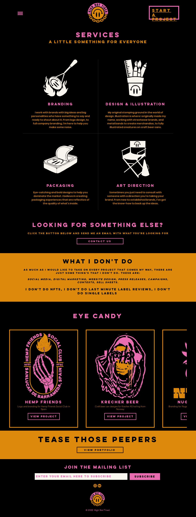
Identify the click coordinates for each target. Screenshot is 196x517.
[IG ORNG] (95, 485)
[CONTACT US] (100, 241)
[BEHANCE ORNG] (99, 485)
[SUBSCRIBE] (145, 476)
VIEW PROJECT (43, 416)
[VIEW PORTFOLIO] (100, 450)
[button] (20, 13)
